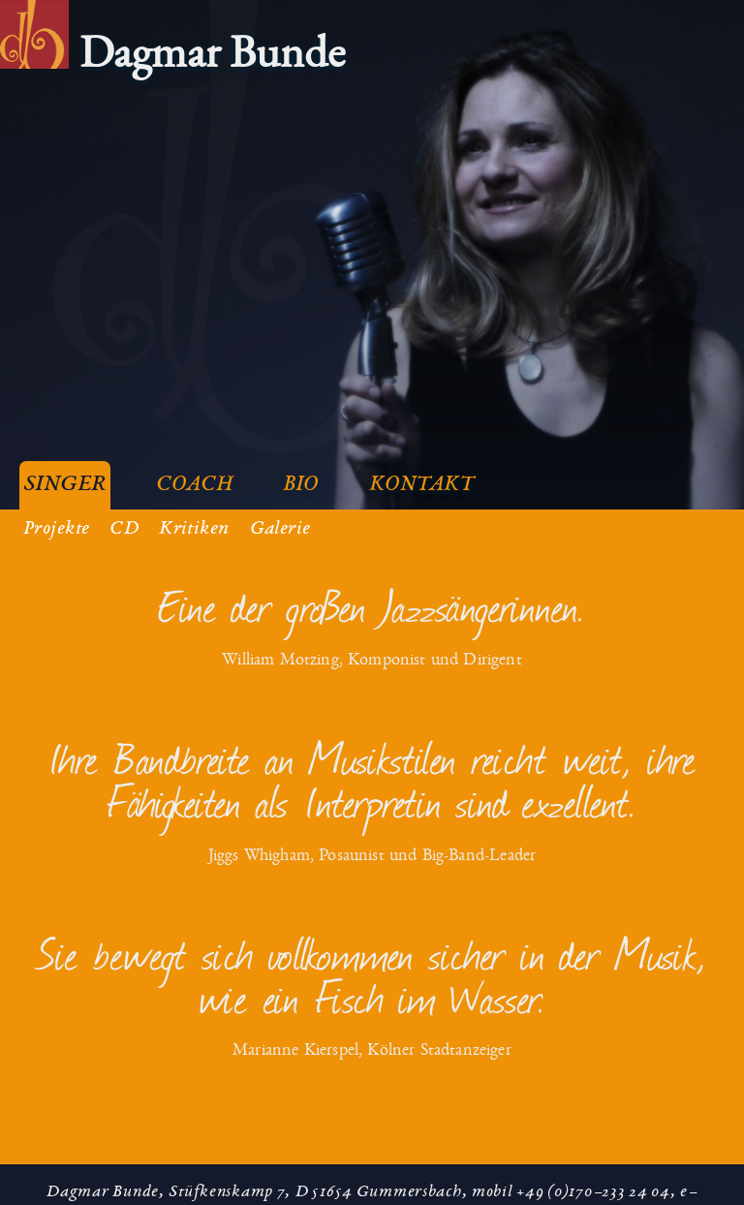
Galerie (280, 518)
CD (124, 518)
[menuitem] (172, 65)
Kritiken (194, 518)
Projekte (56, 518)
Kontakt (422, 473)
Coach (194, 473)
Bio (301, 473)
